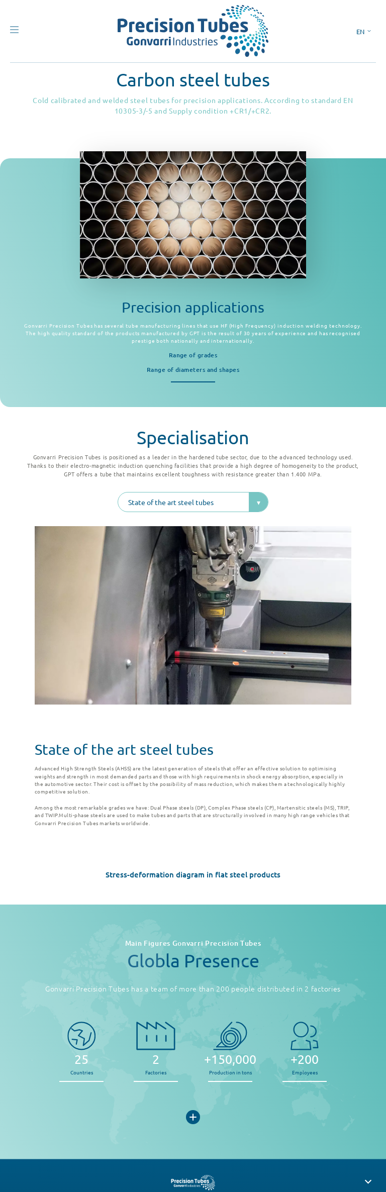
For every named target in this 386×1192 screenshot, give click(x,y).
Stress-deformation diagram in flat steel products (193, 874)
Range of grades (193, 355)
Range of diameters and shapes (193, 369)
